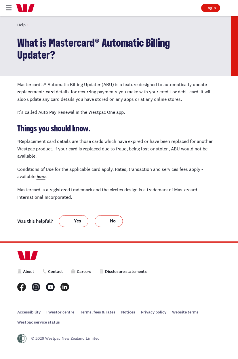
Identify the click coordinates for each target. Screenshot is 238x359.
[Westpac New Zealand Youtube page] (50, 287)
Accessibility (29, 312)
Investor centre (60, 312)
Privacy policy (153, 312)
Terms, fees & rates (97, 312)
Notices (128, 312)
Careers (81, 271)
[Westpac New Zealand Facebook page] (21, 287)
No (113, 221)
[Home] (25, 8)
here (41, 176)
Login (210, 8)
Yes (77, 221)
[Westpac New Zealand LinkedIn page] (64, 287)
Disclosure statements (123, 271)
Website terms (185, 312)
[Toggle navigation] (9, 8)
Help (21, 24)
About (25, 271)
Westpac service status (38, 322)
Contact (52, 271)
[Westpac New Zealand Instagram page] (36, 287)
